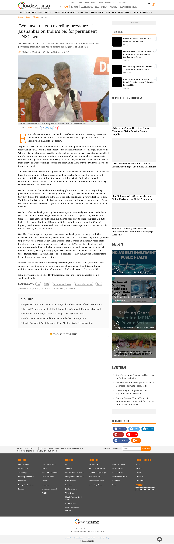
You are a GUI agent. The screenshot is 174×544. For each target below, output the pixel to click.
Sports (120, 12)
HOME (19, 449)
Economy (57, 12)
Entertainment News (96, 481)
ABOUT (26, 449)
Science (107, 12)
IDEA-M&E (140, 481)
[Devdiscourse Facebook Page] (137, 490)
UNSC (46, 284)
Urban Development (141, 12)
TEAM (57, 449)
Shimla (99, 284)
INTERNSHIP (41, 451)
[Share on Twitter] (47, 128)
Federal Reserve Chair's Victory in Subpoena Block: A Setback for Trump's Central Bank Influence (135, 401)
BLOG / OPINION (101, 6)
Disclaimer (78, 538)
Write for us (93, 465)
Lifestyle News (117, 469)
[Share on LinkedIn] (52, 128)
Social (113, 12)
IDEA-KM (139, 477)
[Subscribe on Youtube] (57, 128)
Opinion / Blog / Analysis (98, 473)
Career (80, 2)
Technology (48, 12)
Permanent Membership (62, 284)
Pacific (67, 465)
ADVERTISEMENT (46, 449)
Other (114, 485)
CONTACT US (53, 451)
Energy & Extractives (26, 485)
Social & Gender (48, 477)
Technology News (95, 485)
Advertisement (90, 2)
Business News (95, 477)
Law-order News (118, 465)
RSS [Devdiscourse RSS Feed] (136, 440)
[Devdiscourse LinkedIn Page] (145, 490)
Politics (80, 12)
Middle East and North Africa (73, 499)
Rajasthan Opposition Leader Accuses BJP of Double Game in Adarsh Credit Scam (62, 304)
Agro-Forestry (25, 12)
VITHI (138, 465)
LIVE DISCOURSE (87, 6)
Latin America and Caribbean (72, 509)
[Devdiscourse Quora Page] (149, 490)
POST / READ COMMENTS (63, 334)
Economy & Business (26, 477)
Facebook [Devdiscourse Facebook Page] (120, 429)
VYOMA (139, 469)
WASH (151, 12)
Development (24, 289)
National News (117, 473)
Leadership (72, 289)
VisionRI (68, 538)
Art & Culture (37, 12)
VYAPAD (139, 473)
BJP (35, 289)
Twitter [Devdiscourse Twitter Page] (134, 429)
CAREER (34, 449)
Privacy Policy (103, 538)
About (73, 2)
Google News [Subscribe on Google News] (121, 440)
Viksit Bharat (45, 289)
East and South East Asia (74, 473)
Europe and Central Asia (74, 477)
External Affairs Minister (84, 284)
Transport (128, 12)
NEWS (66, 6)
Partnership (110, 2)
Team (100, 2)
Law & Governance (90, 12)
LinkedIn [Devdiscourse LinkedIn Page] (148, 429)
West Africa (69, 494)
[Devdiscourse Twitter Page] (141, 490)
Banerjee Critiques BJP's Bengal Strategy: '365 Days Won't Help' (54, 314)
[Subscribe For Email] (131, 449)
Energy (72, 12)
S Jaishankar (59, 289)
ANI (19, 53)
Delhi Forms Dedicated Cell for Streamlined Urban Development (54, 319)
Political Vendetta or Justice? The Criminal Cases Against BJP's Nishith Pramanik (62, 309)
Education (65, 12)
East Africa (69, 485)
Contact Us (122, 2)
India (38, 284)
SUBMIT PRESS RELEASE (128, 6)
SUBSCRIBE (146, 449)
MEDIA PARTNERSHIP (25, 451)
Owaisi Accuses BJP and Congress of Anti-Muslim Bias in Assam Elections (58, 323)
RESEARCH (74, 6)
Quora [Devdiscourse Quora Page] (119, 435)
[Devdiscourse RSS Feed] (153, 490)
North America (70, 504)
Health (100, 12)
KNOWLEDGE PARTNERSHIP (72, 449)
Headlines (116, 481)
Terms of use (91, 538)
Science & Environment (50, 473)
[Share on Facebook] (42, 128)
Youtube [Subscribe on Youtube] (132, 435)
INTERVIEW (114, 6)
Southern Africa (71, 489)
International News (119, 477)
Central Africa (70, 481)
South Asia (69, 469)
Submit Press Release (97, 469)
